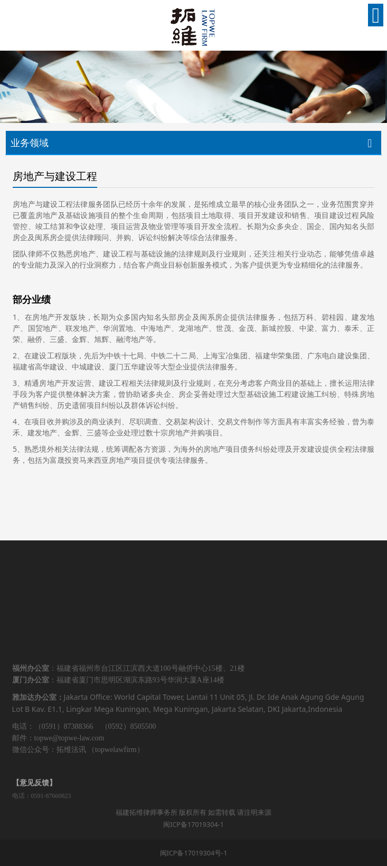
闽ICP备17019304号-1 (194, 853)
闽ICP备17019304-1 (193, 824)
